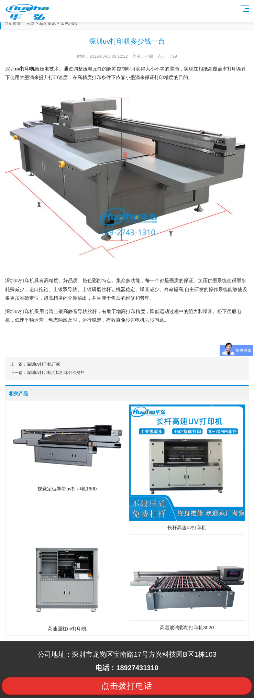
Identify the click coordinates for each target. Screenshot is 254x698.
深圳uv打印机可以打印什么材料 (56, 372)
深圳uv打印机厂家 (43, 364)
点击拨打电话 (127, 685)
